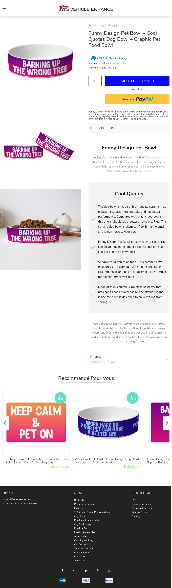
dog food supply (108, 25)
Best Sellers (80, 500)
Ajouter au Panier (137, 81)
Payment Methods (141, 504)
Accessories (80, 536)
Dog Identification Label (86, 520)
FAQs (134, 500)
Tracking (136, 516)
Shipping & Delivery (142, 508)
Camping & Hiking (83, 540)
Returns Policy (139, 512)
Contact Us (80, 556)
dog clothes (80, 516)
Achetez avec (137, 99)
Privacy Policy (81, 552)
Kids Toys (79, 508)
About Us (79, 560)
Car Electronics (82, 544)
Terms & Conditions (84, 548)
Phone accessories (84, 504)
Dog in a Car (80, 528)
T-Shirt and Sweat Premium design (92, 512)
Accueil (92, 25)
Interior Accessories (84, 532)
